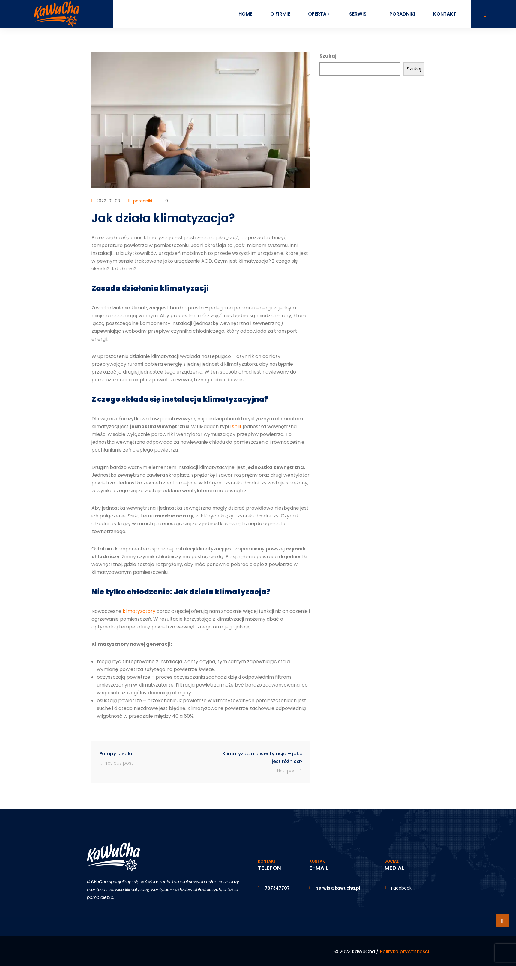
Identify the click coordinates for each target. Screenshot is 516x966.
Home (245, 13)
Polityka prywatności (404, 951)
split (237, 426)
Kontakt (444, 13)
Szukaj (328, 55)
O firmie (280, 13)
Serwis (360, 13)
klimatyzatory (139, 611)
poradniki (142, 201)
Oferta (319, 13)
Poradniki (402, 13)
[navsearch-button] (485, 13)
